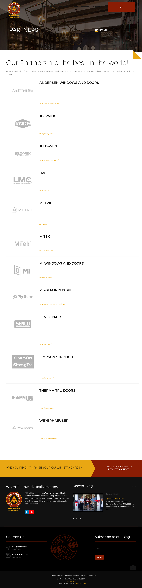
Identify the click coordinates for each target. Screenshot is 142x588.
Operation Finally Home (115, 499)
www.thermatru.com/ (47, 408)
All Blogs (77, 519)
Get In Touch (101, 30)
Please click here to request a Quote (119, 468)
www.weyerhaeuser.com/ (48, 438)
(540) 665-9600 (71, 581)
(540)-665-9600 (19, 546)
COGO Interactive (80, 583)
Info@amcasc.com (20, 554)
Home (53, 575)
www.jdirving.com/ (46, 134)
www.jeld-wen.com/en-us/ (48, 160)
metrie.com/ (43, 224)
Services (76, 575)
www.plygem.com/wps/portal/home (52, 304)
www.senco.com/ (45, 344)
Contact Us (91, 575)
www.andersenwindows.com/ (49, 103)
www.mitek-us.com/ (46, 251)
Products (68, 575)
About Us (60, 575)
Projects (83, 575)
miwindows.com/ (45, 278)
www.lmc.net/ (44, 190)
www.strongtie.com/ (46, 378)
